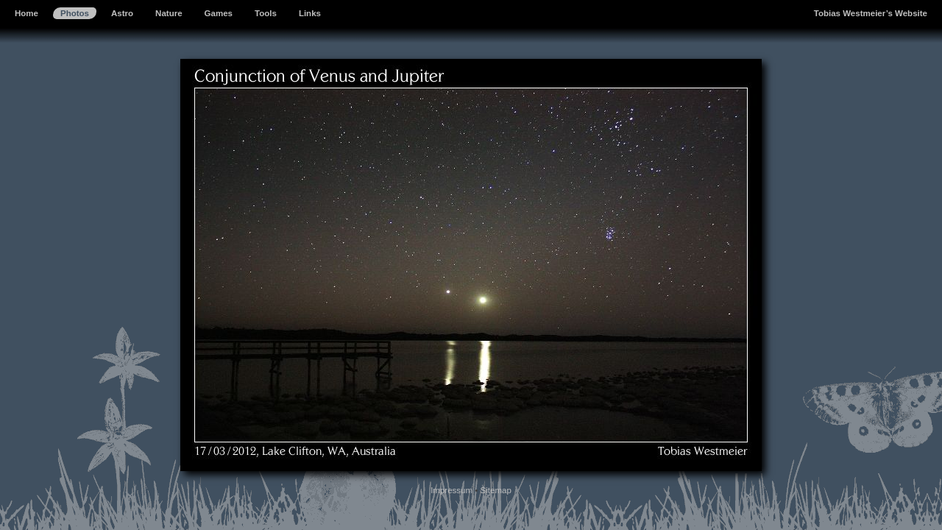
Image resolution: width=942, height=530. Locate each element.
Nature (168, 13)
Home (26, 13)
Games (219, 13)
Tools (266, 13)
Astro (122, 13)
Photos (74, 13)
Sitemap (496, 490)
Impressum (451, 490)
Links (310, 13)
